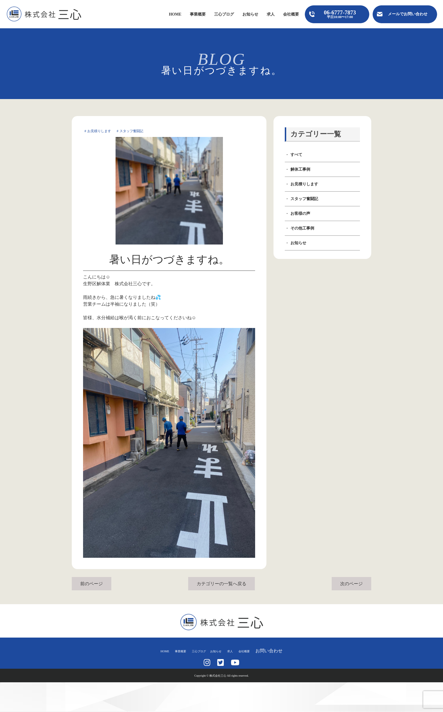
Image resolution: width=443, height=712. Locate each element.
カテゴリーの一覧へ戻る (221, 583)
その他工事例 (302, 228)
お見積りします (304, 184)
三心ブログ (224, 14)
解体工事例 (300, 169)
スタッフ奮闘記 (304, 199)
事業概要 (198, 14)
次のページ (351, 583)
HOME (175, 14)
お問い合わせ (287, 650)
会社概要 (291, 14)
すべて (296, 155)
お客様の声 (300, 213)
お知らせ (250, 14)
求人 (271, 14)
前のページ (91, 583)
